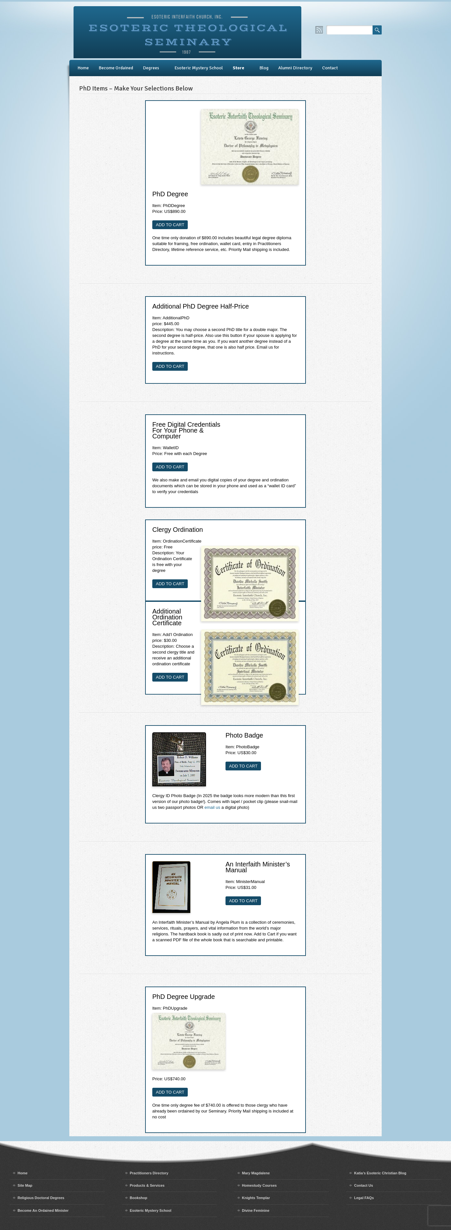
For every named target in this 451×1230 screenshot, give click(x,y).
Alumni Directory (295, 68)
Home (83, 68)
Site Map (25, 1185)
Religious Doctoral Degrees (41, 1198)
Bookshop (138, 1198)
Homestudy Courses (259, 1185)
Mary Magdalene (256, 1173)
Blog (263, 68)
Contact (330, 68)
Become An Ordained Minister (43, 1210)
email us (212, 807)
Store (238, 68)
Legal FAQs (364, 1198)
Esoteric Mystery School (198, 68)
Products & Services (147, 1185)
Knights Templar (256, 1198)
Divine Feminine (255, 1210)
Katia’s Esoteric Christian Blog (380, 1173)
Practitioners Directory (149, 1173)
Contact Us (363, 1185)
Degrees (151, 68)
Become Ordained (116, 68)
